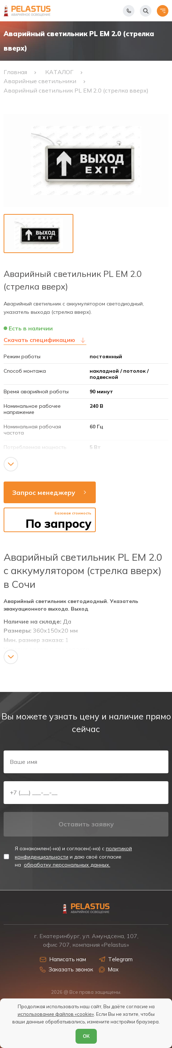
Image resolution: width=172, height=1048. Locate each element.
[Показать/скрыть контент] (11, 464)
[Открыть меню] (162, 11)
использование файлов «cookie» (56, 1014)
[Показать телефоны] (128, 11)
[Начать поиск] (145, 11)
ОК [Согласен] (86, 1036)
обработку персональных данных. (67, 864)
